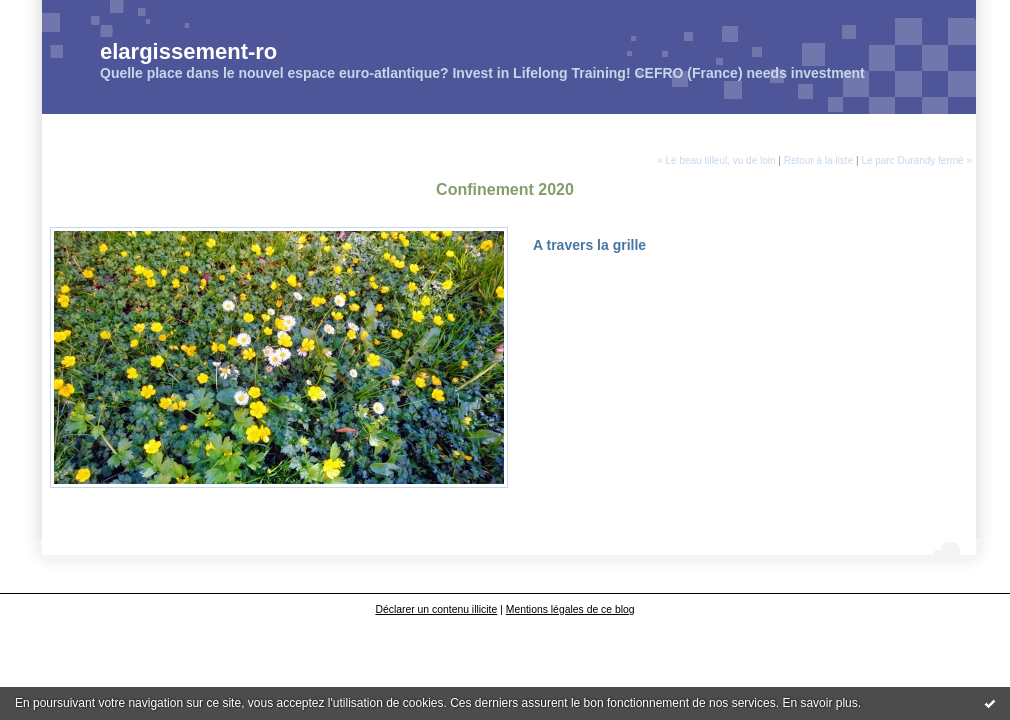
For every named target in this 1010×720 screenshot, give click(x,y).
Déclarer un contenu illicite (436, 609)
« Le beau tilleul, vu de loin (716, 160)
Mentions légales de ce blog (570, 609)
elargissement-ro (188, 51)
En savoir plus (819, 703)
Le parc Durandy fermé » (916, 160)
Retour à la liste (818, 160)
